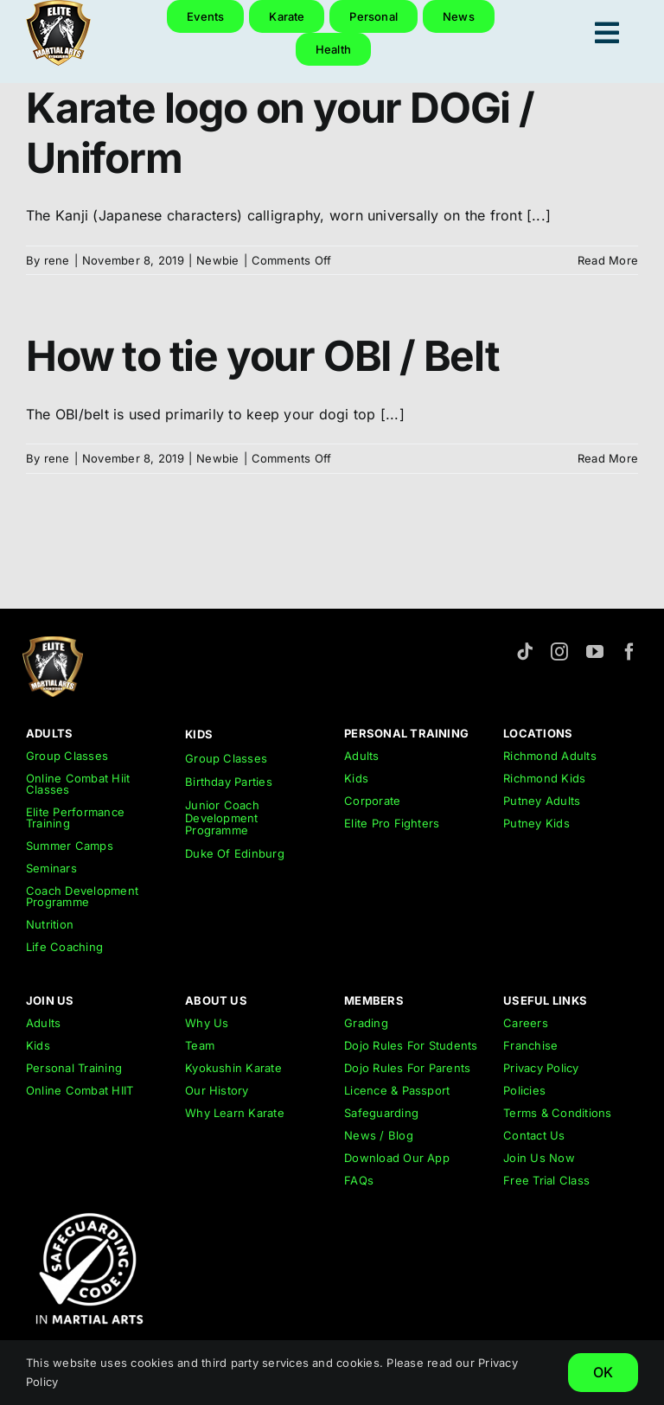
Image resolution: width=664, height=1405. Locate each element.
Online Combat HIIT (79, 1090)
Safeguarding (381, 1113)
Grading (366, 1023)
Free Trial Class (546, 1180)
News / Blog (378, 1135)
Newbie (217, 260)
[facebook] (629, 652)
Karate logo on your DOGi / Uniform (280, 132)
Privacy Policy (540, 1068)
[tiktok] (524, 652)
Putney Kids (536, 823)
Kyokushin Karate (233, 1068)
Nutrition (49, 924)
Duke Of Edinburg (234, 853)
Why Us (206, 1023)
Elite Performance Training (75, 817)
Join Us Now (539, 1158)
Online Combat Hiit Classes (78, 783)
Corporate (372, 801)
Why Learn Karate (234, 1113)
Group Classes (67, 756)
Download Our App (397, 1158)
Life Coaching (64, 947)
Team (199, 1045)
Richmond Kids (544, 778)
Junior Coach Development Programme (222, 817)
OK (603, 1372)
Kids (356, 778)
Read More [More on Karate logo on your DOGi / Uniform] (608, 260)
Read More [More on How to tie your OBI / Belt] (608, 458)
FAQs (359, 1180)
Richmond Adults (550, 756)
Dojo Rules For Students (411, 1045)
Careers (525, 1023)
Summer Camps (69, 846)
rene (57, 260)
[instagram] (559, 652)
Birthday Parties (228, 782)
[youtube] (594, 652)
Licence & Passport (397, 1090)
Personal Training (74, 1068)
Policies (524, 1090)
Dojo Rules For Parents (407, 1068)
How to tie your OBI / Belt (263, 355)
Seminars (51, 868)
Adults (361, 756)
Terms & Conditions (557, 1113)
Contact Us (534, 1135)
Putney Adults (541, 801)
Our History (217, 1090)
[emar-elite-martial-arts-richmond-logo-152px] (52, 643)
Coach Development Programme (82, 896)
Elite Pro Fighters (391, 823)
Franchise (530, 1045)
